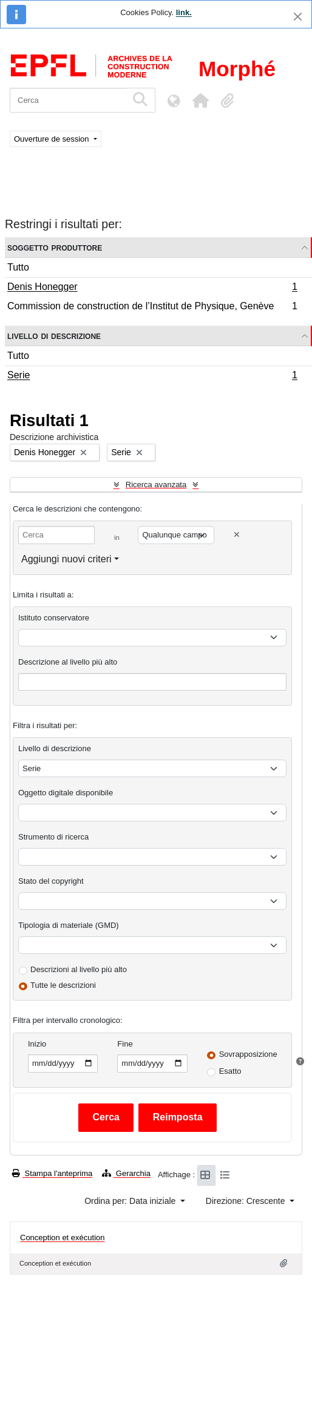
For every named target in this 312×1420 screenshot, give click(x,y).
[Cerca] (68, 100)
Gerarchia (126, 1173)
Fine (124, 1043)
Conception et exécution (62, 1237)
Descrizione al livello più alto (67, 661)
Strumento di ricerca (53, 836)
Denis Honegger (152, 288)
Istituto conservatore (53, 617)
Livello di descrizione (54, 335)
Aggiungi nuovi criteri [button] (66, 559)
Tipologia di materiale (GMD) (68, 925)
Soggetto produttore (54, 247)
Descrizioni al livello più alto (78, 969)
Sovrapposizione (248, 1054)
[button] (200, 100)
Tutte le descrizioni (63, 985)
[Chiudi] (297, 17)
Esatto (230, 1071)
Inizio (37, 1043)
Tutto (18, 267)
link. (184, 12)
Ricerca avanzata (156, 484)
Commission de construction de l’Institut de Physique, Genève (152, 307)
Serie (152, 376)
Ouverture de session (52, 138)
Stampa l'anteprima (52, 1173)
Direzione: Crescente (247, 1201)
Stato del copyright (51, 881)
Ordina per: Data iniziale (131, 1201)
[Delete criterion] (237, 534)
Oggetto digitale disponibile (65, 792)
